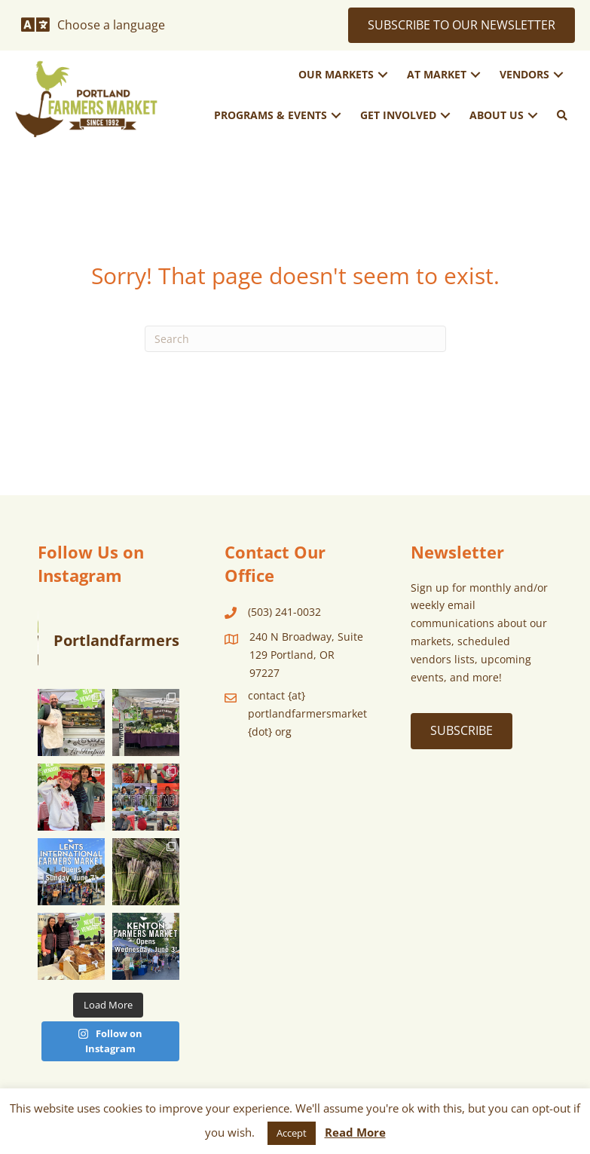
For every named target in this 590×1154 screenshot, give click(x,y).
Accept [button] (292, 1133)
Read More (355, 1132)
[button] (383, 75)
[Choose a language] (93, 25)
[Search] (295, 339)
